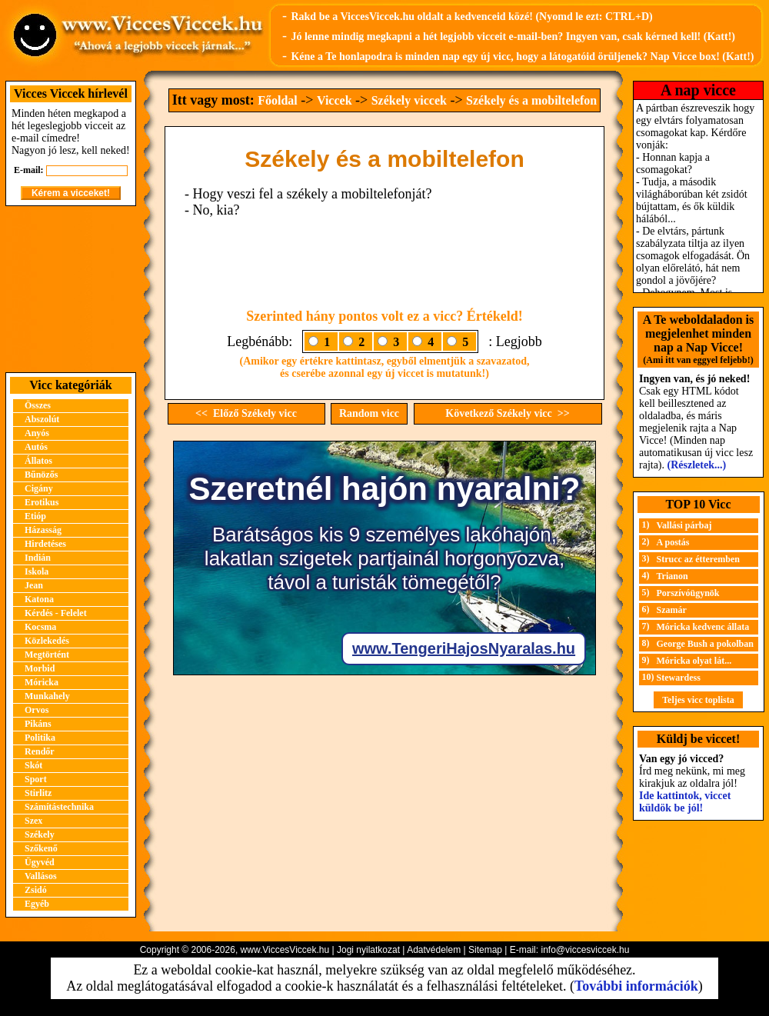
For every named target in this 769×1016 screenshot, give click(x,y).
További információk (636, 986)
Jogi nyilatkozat (368, 949)
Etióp (35, 516)
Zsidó (36, 889)
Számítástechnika (59, 806)
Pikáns (38, 723)
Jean (34, 585)
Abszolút (42, 419)
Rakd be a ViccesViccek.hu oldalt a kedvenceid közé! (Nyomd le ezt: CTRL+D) (471, 16)
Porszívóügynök (688, 593)
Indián (38, 557)
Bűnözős (41, 474)
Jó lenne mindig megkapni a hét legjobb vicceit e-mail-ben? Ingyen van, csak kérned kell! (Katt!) (513, 36)
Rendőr (40, 751)
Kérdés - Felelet (56, 613)
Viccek (334, 100)
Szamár (672, 610)
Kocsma (40, 626)
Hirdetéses (45, 543)
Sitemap (485, 949)
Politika (40, 737)
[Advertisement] (71, 289)
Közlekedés (47, 640)
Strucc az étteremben (698, 559)
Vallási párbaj (684, 525)
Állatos (38, 460)
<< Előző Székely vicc (246, 413)
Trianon (672, 576)
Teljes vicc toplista (698, 700)
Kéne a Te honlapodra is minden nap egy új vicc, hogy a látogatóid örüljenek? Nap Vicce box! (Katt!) (522, 56)
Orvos (36, 710)
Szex (33, 820)
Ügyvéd (40, 862)
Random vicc (369, 413)
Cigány (39, 488)
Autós (36, 446)
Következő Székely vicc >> (507, 413)
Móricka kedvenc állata (703, 626)
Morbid (40, 668)
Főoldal (278, 100)
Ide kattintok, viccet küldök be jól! (685, 802)
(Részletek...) (697, 465)
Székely (40, 834)
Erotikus (41, 502)
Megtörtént (47, 654)
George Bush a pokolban (705, 643)
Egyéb (37, 903)
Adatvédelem (434, 949)
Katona (39, 599)
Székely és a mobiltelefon (531, 100)
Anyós (37, 433)
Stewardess (679, 677)
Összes (38, 405)
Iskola (36, 571)
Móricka (41, 682)
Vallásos (41, 876)
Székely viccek (409, 100)
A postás (673, 542)
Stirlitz (38, 793)
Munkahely (47, 696)
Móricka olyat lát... (694, 660)
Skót (33, 765)
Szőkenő (41, 848)
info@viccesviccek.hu (585, 949)
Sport (36, 779)
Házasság (43, 530)
